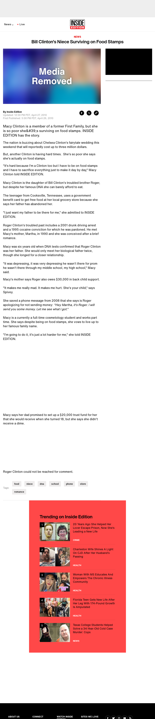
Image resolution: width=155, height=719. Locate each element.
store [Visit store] (83, 483)
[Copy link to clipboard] (96, 113)
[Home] (77, 24)
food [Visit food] (16, 483)
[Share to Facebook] (81, 113)
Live (22, 24)
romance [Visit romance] (19, 491)
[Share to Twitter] (89, 113)
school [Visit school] (55, 483)
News (7, 24)
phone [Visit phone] (69, 483)
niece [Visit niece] (29, 483)
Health (77, 565)
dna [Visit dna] (42, 483)
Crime (76, 540)
